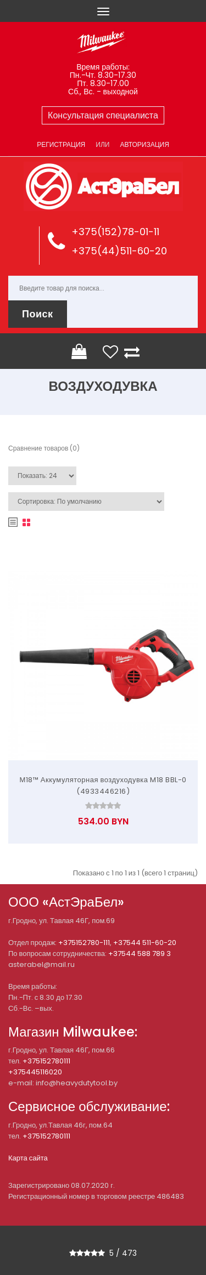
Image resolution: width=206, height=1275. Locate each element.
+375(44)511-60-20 (119, 251)
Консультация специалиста (103, 115)
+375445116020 (35, 1072)
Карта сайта (28, 1158)
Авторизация (144, 144)
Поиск (37, 314)
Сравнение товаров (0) (44, 448)
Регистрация (61, 144)
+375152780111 (46, 1061)
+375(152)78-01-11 (115, 231)
